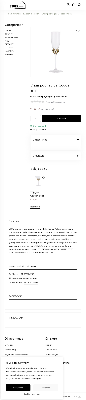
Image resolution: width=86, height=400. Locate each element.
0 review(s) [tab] (56, 149)
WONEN (17, 13)
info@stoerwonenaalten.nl (24, 272)
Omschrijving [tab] (56, 139)
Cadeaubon (51, 344)
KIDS (7, 41)
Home (8, 13)
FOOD (8, 30)
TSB (79, 390)
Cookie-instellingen (32, 394)
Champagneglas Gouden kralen (57, 13)
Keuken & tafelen (31, 13)
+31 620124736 (27, 268)
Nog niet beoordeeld (55, 102)
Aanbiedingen (52, 348)
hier (40, 378)
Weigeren (45, 388)
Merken (49, 339)
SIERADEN (10, 44)
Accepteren (18, 388)
